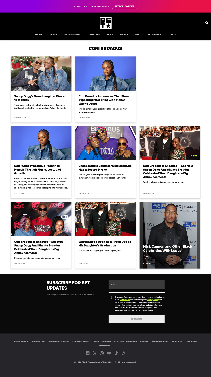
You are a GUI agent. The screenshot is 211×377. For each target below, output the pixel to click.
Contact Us (191, 341)
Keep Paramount (160, 341)
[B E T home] (106, 28)
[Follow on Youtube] (109, 353)
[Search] (206, 22)
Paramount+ (105, 345)
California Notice (81, 341)
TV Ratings (177, 341)
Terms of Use (125, 299)
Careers (144, 341)
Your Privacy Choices (58, 341)
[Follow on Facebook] (87, 353)
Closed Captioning (102, 341)
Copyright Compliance (125, 341)
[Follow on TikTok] (116, 353)
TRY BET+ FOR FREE (124, 6)
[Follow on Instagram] (102, 353)
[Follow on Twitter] (94, 353)
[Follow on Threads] (123, 353)
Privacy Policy (152, 299)
